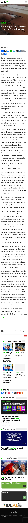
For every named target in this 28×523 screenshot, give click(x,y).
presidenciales (4, 332)
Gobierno (17, 331)
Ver (24, 497)
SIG (6, 425)
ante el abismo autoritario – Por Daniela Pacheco (12, 478)
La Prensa (4, 318)
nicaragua (22, 331)
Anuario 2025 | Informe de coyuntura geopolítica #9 (12, 449)
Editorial (3, 22)
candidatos (7, 331)
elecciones (12, 331)
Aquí (24, 485)
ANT (3, 425)
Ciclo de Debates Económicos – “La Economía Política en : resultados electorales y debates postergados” (11, 419)
